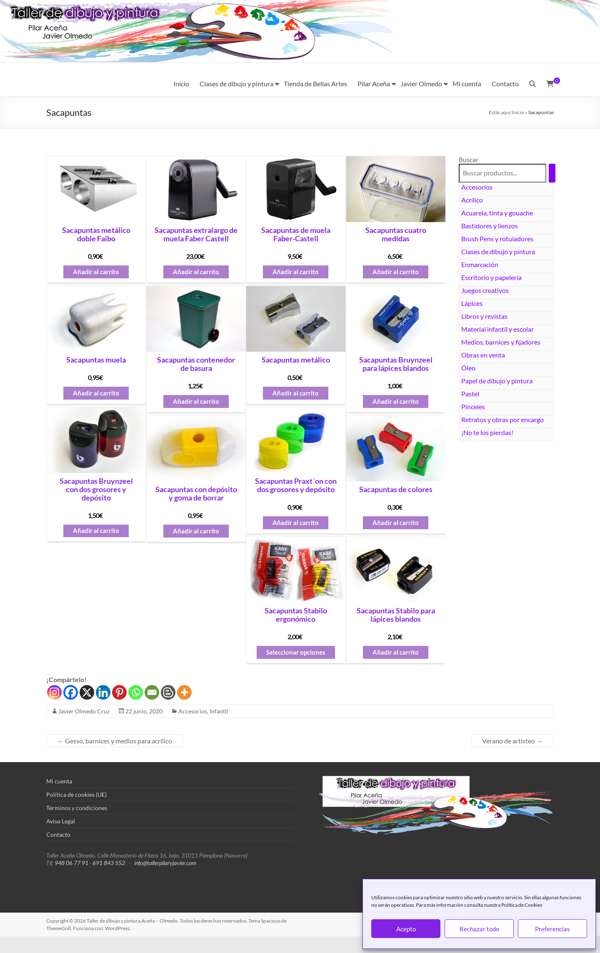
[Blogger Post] (168, 692)
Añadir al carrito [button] (96, 272)
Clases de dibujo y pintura (236, 84)
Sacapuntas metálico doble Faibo (96, 234)
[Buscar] (552, 173)
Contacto (505, 84)
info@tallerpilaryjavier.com (165, 862)
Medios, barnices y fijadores (500, 342)
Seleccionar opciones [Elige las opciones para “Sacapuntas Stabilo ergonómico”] (295, 652)
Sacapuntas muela (96, 360)
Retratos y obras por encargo (502, 419)
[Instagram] (54, 692)
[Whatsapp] (135, 692)
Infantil (219, 711)
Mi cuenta (466, 84)
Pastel (470, 394)
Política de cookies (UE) (76, 794)
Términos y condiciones (76, 807)
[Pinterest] (119, 692)
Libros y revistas (484, 316)
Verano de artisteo (512, 741)
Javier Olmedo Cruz (84, 711)
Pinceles (473, 406)
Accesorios (476, 187)
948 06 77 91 (71, 862)
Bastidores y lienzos (489, 226)
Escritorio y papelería (491, 277)
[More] (184, 692)
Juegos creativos (485, 290)
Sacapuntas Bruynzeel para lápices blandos (395, 364)
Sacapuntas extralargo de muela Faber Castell (196, 234)
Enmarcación (479, 264)
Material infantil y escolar (497, 329)
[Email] (152, 692)
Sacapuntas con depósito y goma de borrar (196, 493)
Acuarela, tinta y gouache (497, 213)
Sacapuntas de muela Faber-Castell (295, 234)
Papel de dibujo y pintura (496, 381)
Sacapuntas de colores (395, 489)
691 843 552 (108, 862)
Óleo (468, 368)
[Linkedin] (103, 692)
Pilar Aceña (374, 84)
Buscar (468, 159)
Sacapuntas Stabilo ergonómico (296, 615)
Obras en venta (483, 355)
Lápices (471, 303)
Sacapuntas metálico (296, 360)
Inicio (181, 84)
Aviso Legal (60, 821)
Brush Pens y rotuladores (497, 239)
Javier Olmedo (421, 84)
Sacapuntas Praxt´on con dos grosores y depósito (296, 485)
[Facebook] (70, 692)
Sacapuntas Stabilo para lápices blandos (396, 615)
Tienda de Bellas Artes (315, 84)
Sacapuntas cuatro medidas (395, 234)
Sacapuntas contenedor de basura (196, 364)
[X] (87, 692)
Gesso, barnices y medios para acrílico (114, 741)
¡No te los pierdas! (487, 432)
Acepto (406, 929)
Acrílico (472, 200)
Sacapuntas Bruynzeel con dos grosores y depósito (96, 489)
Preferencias (552, 929)
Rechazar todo (479, 929)
